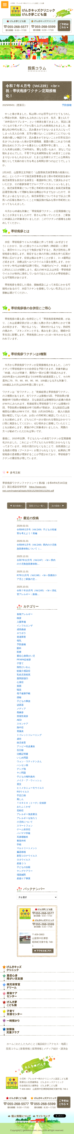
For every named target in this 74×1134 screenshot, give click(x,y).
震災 (19, 784)
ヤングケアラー (25, 871)
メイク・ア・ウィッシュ (29, 780)
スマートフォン (25, 825)
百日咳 (20, 750)
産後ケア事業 (23, 878)
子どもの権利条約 (26, 776)
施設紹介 (42, 1043)
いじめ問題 (22, 757)
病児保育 (21, 742)
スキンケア (22, 723)
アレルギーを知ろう (27, 818)
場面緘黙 (21, 874)
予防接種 (67, 105)
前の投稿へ (17, 506)
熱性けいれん (23, 667)
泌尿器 (20, 705)
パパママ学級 (23, 833)
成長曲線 (21, 629)
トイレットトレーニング (29, 735)
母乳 (19, 640)
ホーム (10, 1043)
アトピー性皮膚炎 (26, 746)
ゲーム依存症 (23, 829)
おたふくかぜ (23, 806)
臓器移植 (21, 852)
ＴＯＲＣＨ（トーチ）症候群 (31, 803)
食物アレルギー (25, 614)
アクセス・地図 (57, 1043)
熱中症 (20, 727)
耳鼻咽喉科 (22, 837)
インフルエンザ (25, 625)
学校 (19, 844)
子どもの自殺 (23, 867)
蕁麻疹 (20, 712)
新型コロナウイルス (27, 855)
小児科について (25, 822)
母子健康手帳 (23, 693)
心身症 (20, 682)
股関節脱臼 (22, 678)
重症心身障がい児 (26, 656)
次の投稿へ (56, 506)
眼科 (19, 648)
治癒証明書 (22, 754)
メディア (21, 708)
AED (19, 720)
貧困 (19, 686)
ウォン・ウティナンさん (29, 761)
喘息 (19, 689)
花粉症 (20, 810)
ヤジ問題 (21, 772)
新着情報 (25, 1048)
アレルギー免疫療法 (27, 814)
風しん (20, 799)
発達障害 (21, 637)
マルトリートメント (27, 848)
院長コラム (12, 1048)
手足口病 (21, 795)
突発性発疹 (22, 716)
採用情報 (37, 1048)
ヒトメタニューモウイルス (30, 788)
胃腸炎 (20, 731)
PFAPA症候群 (24, 659)
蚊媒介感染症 (23, 671)
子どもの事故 (23, 701)
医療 (19, 652)
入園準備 (21, 622)
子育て (20, 663)
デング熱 (21, 769)
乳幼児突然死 (23, 674)
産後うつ (21, 863)
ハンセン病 (22, 765)
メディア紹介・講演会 (56, 1048)
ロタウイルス (23, 859)
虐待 (19, 739)
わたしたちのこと (25, 1043)
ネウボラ (21, 633)
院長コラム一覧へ (37, 506)
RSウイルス (23, 791)
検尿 (19, 618)
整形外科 (21, 840)
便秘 (19, 697)
